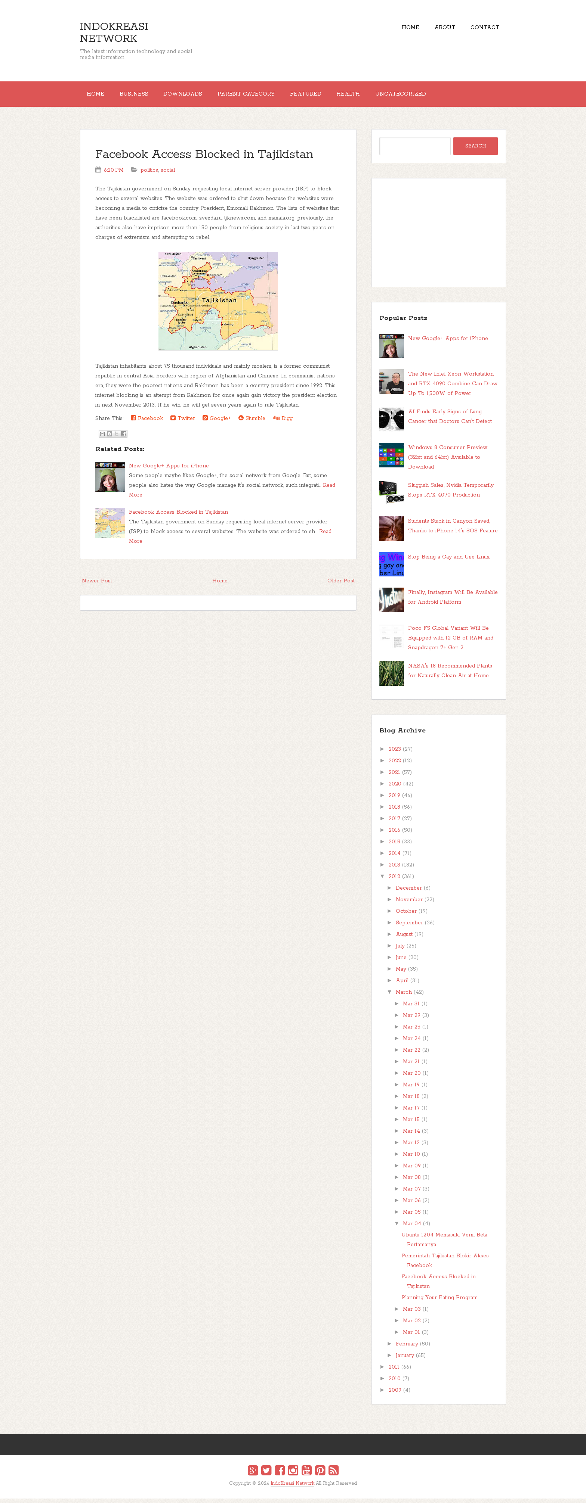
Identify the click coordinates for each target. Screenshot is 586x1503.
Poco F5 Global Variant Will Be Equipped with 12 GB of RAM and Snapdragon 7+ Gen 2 (450, 642)
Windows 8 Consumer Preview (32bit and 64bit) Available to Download (447, 462)
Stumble (251, 422)
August (404, 939)
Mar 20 (412, 1077)
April (402, 985)
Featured (326, 96)
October (406, 915)
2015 (394, 846)
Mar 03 (412, 1313)
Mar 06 (412, 1205)
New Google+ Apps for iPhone (169, 470)
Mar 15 (411, 1124)
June (401, 962)
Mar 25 (411, 1031)
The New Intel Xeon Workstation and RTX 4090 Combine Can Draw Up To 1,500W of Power (452, 389)
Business (140, 96)
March (404, 996)
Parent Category (262, 96)
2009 (395, 1394)
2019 (394, 800)
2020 (395, 788)
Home (399, 30)
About (438, 30)
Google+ (217, 422)
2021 (394, 777)
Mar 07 (412, 1193)
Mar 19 (411, 1089)
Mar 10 (411, 1158)
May (401, 973)
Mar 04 (412, 1228)
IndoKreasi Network (114, 33)
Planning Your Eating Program (439, 1302)
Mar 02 (412, 1325)
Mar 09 (412, 1170)
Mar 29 (411, 1020)
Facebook (147, 422)
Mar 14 (411, 1135)
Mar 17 (411, 1112)
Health (373, 96)
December (409, 892)
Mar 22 (411, 1054)
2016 (394, 834)
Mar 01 (411, 1337)
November (409, 904)
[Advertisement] (438, 237)
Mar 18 (411, 1101)
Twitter (182, 422)
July (400, 950)
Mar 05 (412, 1216)
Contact (482, 30)
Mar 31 (411, 1008)
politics (149, 174)
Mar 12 (411, 1147)
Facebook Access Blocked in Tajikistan (204, 159)
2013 (394, 869)
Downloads (194, 96)
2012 (394, 881)
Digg (283, 422)
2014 (395, 858)
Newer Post (97, 585)
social (168, 174)
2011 (394, 1371)
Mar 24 (412, 1043)
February (407, 1348)
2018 (394, 811)
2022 (395, 765)
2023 (395, 753)
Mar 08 (412, 1182)
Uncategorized (430, 96)
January (405, 1360)
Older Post (341, 585)
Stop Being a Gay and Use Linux (449, 561)
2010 (395, 1383)
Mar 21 (411, 1066)
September (409, 927)
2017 (394, 823)
